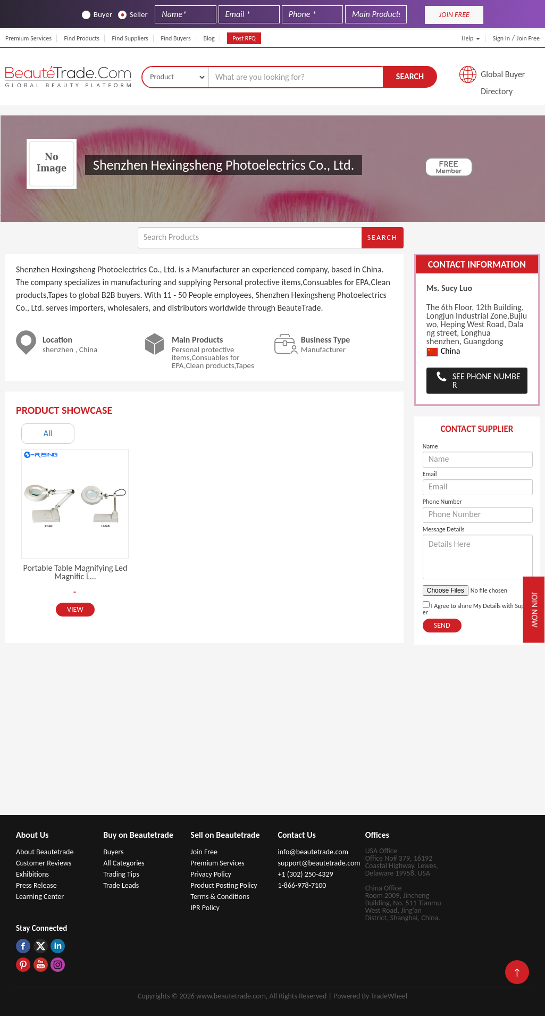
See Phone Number (486, 380)
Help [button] (471, 38)
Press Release (36, 885)
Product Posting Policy (223, 885)
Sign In (501, 38)
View (75, 609)
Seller (133, 15)
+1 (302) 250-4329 (305, 874)
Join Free (528, 38)
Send (442, 625)
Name (430, 446)
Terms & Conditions (219, 896)
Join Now (534, 609)
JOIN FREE (454, 14)
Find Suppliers (130, 38)
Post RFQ (244, 38)
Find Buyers (175, 38)
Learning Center (40, 896)
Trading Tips (121, 874)
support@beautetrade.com (319, 863)
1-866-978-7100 (302, 885)
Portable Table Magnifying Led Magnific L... (75, 572)
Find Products (81, 38)
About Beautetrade (44, 851)
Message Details (444, 529)
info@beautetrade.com (313, 851)
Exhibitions (32, 874)
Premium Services (28, 38)
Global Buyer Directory (503, 77)
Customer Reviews (43, 863)
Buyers (113, 851)
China (443, 351)
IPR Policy (205, 907)
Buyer (97, 15)
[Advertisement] (273, 735)
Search (410, 76)
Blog (208, 38)
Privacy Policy (210, 874)
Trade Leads (121, 885)
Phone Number (442, 501)
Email (430, 474)
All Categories (124, 863)
